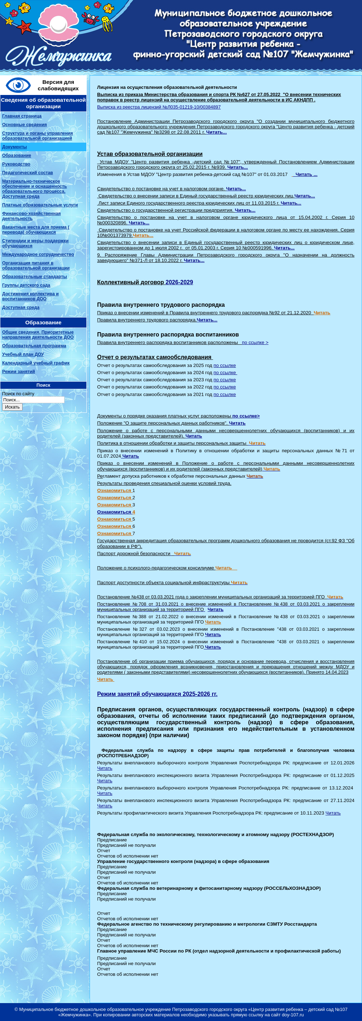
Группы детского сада (26, 285)
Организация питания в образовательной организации (36, 266)
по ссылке (225, 365)
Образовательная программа (34, 345)
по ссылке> (245, 416)
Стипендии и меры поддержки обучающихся (35, 243)
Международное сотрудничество (38, 254)
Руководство (16, 164)
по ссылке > (255, 342)
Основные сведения (24, 124)
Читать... (216, 132)
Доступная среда (20, 307)
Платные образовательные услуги (40, 204)
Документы (14, 146)
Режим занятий (18, 371)
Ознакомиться (115, 512)
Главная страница (22, 116)
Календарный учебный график (36, 363)
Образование (16, 155)
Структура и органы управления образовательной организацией (37, 136)
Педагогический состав (27, 172)
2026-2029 (179, 282)
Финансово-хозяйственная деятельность (31, 216)
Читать (215, 609)
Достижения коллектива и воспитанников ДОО (30, 296)
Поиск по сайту (18, 393)
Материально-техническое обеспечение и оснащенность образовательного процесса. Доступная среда (34, 189)
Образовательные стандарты (34, 276)
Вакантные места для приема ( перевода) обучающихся (35, 230)
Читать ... (305, 174)
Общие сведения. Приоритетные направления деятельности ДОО (38, 335)
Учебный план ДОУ (23, 354)
